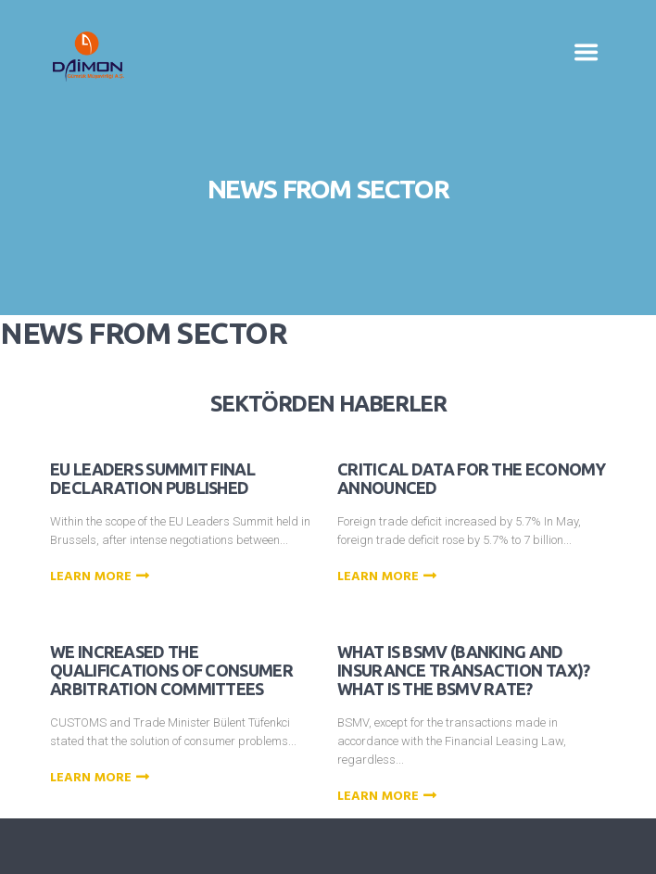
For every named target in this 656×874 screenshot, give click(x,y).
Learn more (102, 577)
